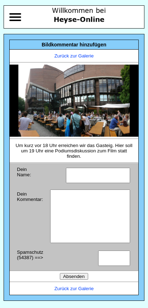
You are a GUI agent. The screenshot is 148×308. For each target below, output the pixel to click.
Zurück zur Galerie (74, 56)
